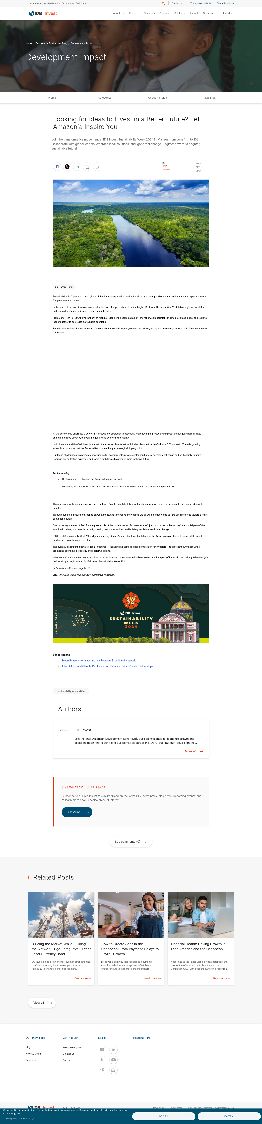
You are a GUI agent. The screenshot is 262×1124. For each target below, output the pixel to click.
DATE (198, 163)
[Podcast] (102, 1070)
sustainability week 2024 (71, 691)
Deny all (163, 1116)
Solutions (179, 13)
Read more (82, 978)
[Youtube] (113, 1060)
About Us (118, 13)
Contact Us (68, 1053)
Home (29, 43)
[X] (102, 1060)
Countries (149, 13)
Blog (28, 1047)
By (163, 163)
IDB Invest (166, 168)
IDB (65, 1107)
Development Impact (82, 43)
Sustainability (210, 13)
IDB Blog (210, 97)
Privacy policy (12, 1118)
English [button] (175, 3)
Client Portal (225, 3)
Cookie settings (27, 1118)
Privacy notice (176, 1108)
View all (42, 1002)
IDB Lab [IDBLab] (75, 1107)
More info (194, 751)
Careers (67, 1060)
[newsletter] (113, 1070)
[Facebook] (102, 1050)
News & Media (33, 1053)
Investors (228, 13)
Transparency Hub (200, 3)
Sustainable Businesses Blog (51, 43)
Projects (134, 13)
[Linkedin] (113, 1050)
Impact (194, 13)
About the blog (157, 97)
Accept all (229, 1116)
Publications (32, 1060)
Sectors (164, 13)
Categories (104, 97)
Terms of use (158, 1108)
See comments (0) (127, 841)
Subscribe (78, 812)
